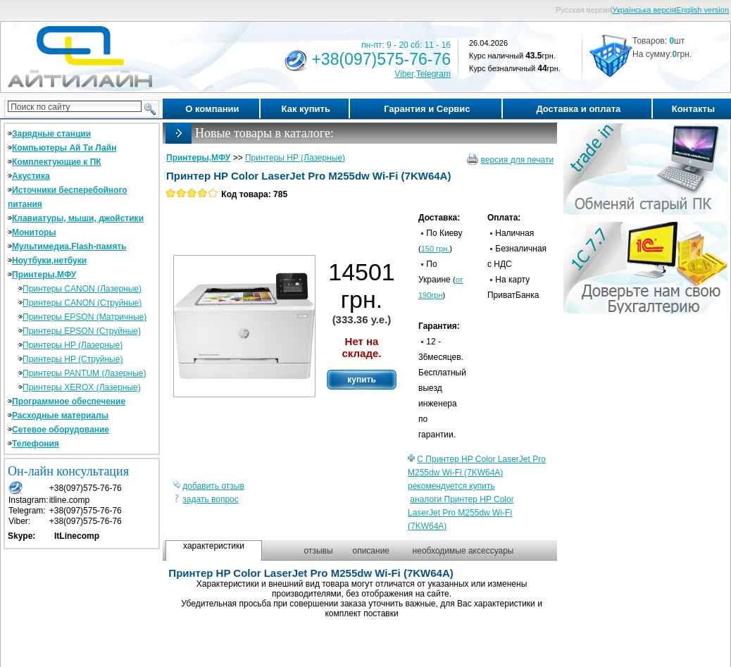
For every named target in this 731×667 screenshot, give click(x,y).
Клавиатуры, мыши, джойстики (78, 218)
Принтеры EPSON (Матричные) (84, 317)
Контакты (693, 109)
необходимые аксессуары (463, 551)
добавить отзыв (213, 486)
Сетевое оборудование (60, 430)
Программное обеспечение (68, 401)
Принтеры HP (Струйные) (73, 359)
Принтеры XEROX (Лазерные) (82, 387)
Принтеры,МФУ (44, 275)
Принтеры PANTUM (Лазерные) (84, 373)
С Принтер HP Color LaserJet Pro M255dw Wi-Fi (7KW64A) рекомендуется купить (477, 472)
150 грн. (435, 248)
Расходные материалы (60, 415)
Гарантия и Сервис (427, 109)
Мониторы (34, 232)
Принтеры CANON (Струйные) (82, 303)
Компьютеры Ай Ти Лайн (64, 148)
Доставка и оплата (578, 109)
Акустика (31, 176)
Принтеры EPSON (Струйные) (82, 331)
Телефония (35, 444)
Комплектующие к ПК (56, 162)
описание (370, 551)
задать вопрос (210, 499)
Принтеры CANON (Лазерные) (82, 289)
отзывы (318, 551)
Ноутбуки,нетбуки (49, 261)
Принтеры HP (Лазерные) (73, 345)
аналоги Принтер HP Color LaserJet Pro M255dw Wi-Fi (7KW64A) (461, 512)
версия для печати (517, 160)
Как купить (306, 109)
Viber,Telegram (422, 74)
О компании (212, 109)
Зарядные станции (51, 134)
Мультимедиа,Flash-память (69, 246)
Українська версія (643, 10)
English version (702, 10)
